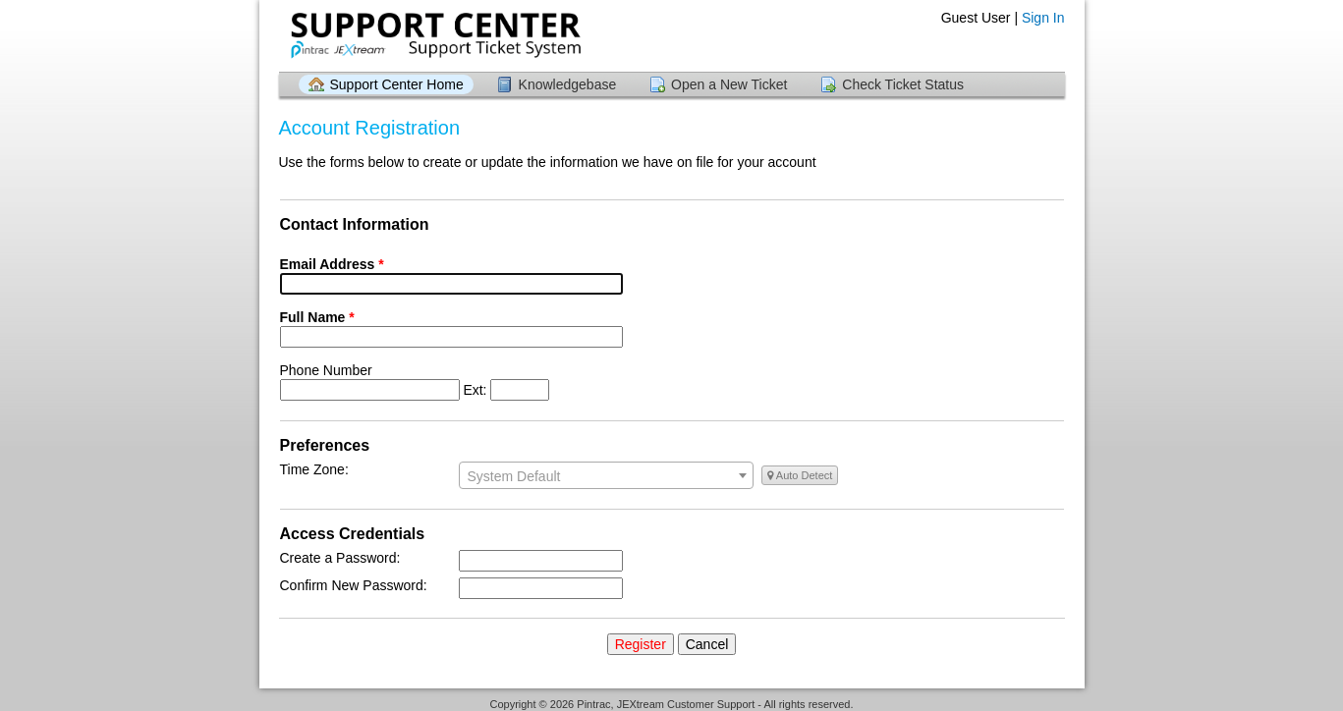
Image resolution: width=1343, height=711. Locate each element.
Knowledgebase (568, 84)
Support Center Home (397, 84)
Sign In (1043, 18)
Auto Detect (799, 475)
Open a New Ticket (729, 84)
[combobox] (606, 475)
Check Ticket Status (903, 84)
